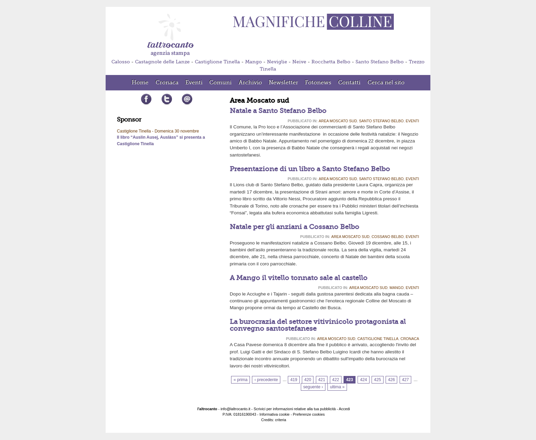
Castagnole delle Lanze (162, 61)
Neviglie (277, 61)
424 (363, 379)
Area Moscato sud (338, 121)
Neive (299, 61)
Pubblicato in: (302, 121)
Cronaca (410, 339)
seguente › (313, 387)
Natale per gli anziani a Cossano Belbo (294, 227)
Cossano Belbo (388, 237)
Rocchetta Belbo (330, 61)
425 (377, 379)
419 (293, 379)
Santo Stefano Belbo (380, 61)
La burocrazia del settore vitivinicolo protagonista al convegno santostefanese (318, 325)
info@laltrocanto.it (235, 409)
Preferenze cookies (309, 414)
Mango (253, 61)
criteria (280, 420)
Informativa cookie (274, 414)
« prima (240, 379)
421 (321, 379)
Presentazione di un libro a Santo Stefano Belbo (310, 169)
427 (405, 379)
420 (307, 379)
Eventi (412, 121)
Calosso (120, 61)
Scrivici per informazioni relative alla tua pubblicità (295, 409)
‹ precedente (266, 379)
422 (335, 379)
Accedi (344, 409)
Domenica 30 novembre (177, 131)
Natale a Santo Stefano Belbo (278, 111)
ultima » (337, 387)
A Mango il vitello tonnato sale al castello (298, 278)
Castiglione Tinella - (136, 131)
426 (391, 379)
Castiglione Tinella (217, 61)
